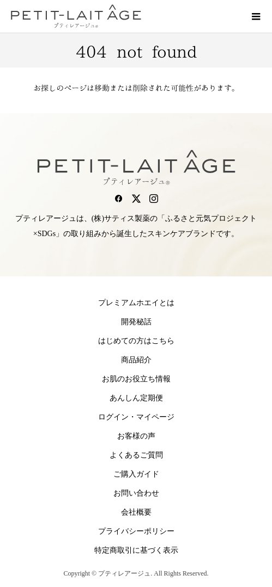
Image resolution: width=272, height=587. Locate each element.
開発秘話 (136, 322)
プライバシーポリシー (136, 531)
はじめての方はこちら (136, 341)
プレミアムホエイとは (136, 303)
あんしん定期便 (136, 398)
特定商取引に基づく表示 (136, 550)
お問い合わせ (136, 493)
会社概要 (136, 512)
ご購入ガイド (136, 474)
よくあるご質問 (136, 455)
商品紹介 (136, 360)
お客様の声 (136, 436)
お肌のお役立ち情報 (136, 379)
